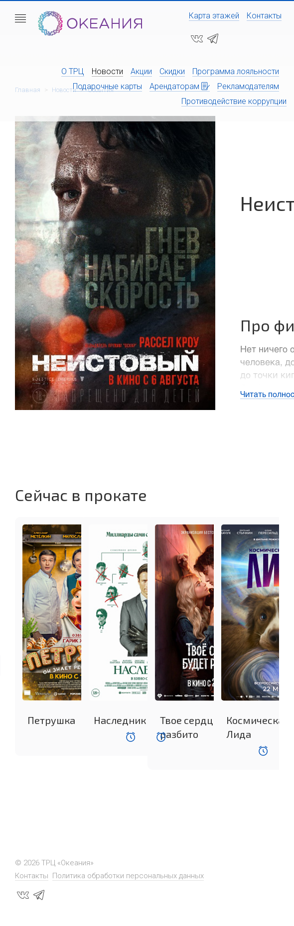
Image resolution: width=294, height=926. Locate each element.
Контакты (264, 15)
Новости (107, 71)
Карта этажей (214, 15)
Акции (141, 71)
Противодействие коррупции (234, 101)
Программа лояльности (235, 71)
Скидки (172, 71)
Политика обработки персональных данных (128, 875)
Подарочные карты (107, 86)
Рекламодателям (248, 86)
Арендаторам (179, 86)
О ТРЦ (72, 71)
